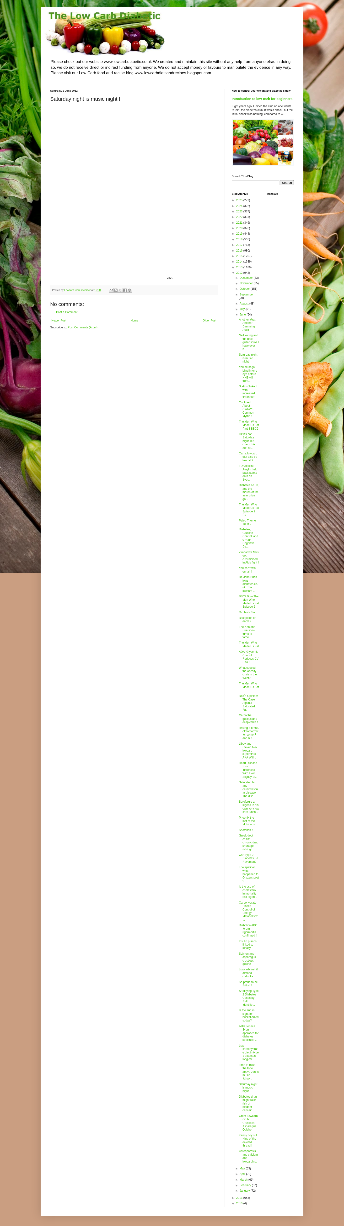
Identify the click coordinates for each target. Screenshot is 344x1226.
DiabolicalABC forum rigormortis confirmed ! (248, 930)
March (244, 1179)
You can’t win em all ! (247, 569)
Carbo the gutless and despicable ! (248, 719)
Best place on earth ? (247, 619)
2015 (239, 256)
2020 (239, 228)
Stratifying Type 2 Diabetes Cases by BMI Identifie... (249, 997)
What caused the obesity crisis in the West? (248, 673)
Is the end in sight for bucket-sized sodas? (248, 1015)
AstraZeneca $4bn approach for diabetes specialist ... (248, 1033)
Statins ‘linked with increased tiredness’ (248, 391)
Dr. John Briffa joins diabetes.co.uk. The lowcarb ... (248, 584)
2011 (239, 1198)
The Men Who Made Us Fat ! (249, 687)
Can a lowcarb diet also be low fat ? (248, 457)
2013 (239, 267)
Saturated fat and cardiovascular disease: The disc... (248, 789)
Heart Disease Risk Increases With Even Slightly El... (248, 770)
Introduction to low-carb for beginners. (262, 99)
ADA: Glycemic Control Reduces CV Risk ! (248, 657)
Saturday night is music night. (248, 358)
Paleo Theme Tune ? (247, 522)
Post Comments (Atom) (82, 327)
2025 (239, 200)
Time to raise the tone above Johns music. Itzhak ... (249, 1071)
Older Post (209, 320)
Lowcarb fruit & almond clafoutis (248, 973)
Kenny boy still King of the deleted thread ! (248, 1140)
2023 (239, 211)
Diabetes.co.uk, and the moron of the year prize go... (249, 492)
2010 (239, 1203)
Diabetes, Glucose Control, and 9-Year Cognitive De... (248, 538)
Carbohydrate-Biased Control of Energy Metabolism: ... (248, 911)
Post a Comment (66, 312)
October (245, 288)
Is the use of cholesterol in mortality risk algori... (248, 892)
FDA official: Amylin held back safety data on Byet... (248, 472)
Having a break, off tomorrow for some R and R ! (249, 733)
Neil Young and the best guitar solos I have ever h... (249, 342)
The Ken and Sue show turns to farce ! (247, 632)
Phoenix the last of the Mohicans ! (247, 821)
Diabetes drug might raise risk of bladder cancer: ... (248, 1103)
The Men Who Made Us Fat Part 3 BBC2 (249, 425)
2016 (239, 250)
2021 (239, 222)
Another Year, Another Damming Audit (247, 324)
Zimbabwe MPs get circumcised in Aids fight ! (249, 557)
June (243, 314)
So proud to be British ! (248, 983)
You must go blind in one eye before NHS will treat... (248, 374)
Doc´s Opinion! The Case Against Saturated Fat (248, 702)
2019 (239, 233)
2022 (239, 217)
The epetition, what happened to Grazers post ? (249, 874)
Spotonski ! (246, 830)
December (247, 277)
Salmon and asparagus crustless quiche (247, 959)
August (244, 303)
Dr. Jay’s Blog (247, 612)
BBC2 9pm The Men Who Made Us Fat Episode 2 (249, 601)
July (243, 309)
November (247, 283)
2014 (239, 261)
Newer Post (58, 320)
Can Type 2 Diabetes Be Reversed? (248, 858)
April (243, 1174)
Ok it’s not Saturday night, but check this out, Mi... (247, 441)
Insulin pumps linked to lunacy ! (248, 945)
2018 (239, 239)
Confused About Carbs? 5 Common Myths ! (246, 409)
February (246, 1185)
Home (134, 320)
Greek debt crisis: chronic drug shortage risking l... (248, 842)
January (245, 1190)
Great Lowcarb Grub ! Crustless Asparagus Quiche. (248, 1122)
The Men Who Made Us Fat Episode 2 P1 (249, 509)
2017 (239, 245)
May (243, 1168)
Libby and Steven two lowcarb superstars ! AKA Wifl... (248, 750)
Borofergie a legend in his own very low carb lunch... (249, 807)
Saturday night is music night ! (248, 1088)
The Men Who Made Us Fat (249, 644)
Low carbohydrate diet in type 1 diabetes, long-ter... (249, 1052)
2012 (239, 272)
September (247, 294)
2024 (239, 206)
